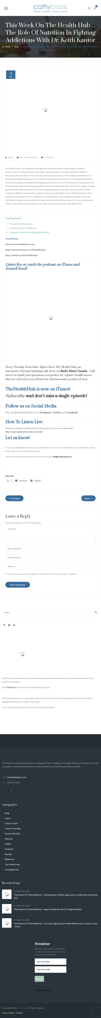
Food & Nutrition (12, 833)
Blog (21, 157)
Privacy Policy (8, 1013)
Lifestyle (9, 838)
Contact (19, 1013)
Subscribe (15, 396)
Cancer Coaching (13, 828)
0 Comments (49, 157)
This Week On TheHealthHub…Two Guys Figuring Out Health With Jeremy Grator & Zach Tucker (55, 925)
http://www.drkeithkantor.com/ (20, 244)
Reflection (9, 859)
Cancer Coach (11, 823)
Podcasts (9, 849)
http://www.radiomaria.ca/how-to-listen (24, 431)
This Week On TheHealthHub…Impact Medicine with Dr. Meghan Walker (48, 909)
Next (89, 498)
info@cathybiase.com (16, 777)
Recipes (8, 854)
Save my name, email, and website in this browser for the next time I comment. (42, 574)
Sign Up (39, 979)
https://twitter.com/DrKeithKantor (21, 255)
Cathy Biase (23, 1008)
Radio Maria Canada (73, 371)
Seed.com (11, 687)
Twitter (56, 412)
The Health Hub (31, 157)
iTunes (66, 264)
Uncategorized (12, 869)
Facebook (72, 412)
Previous (14, 498)
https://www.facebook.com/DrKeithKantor (25, 249)
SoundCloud (15, 268)
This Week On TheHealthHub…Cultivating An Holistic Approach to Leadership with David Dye (55, 896)
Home (6, 46)
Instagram (45, 412)
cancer (8, 818)
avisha (10, 157)
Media (8, 843)
